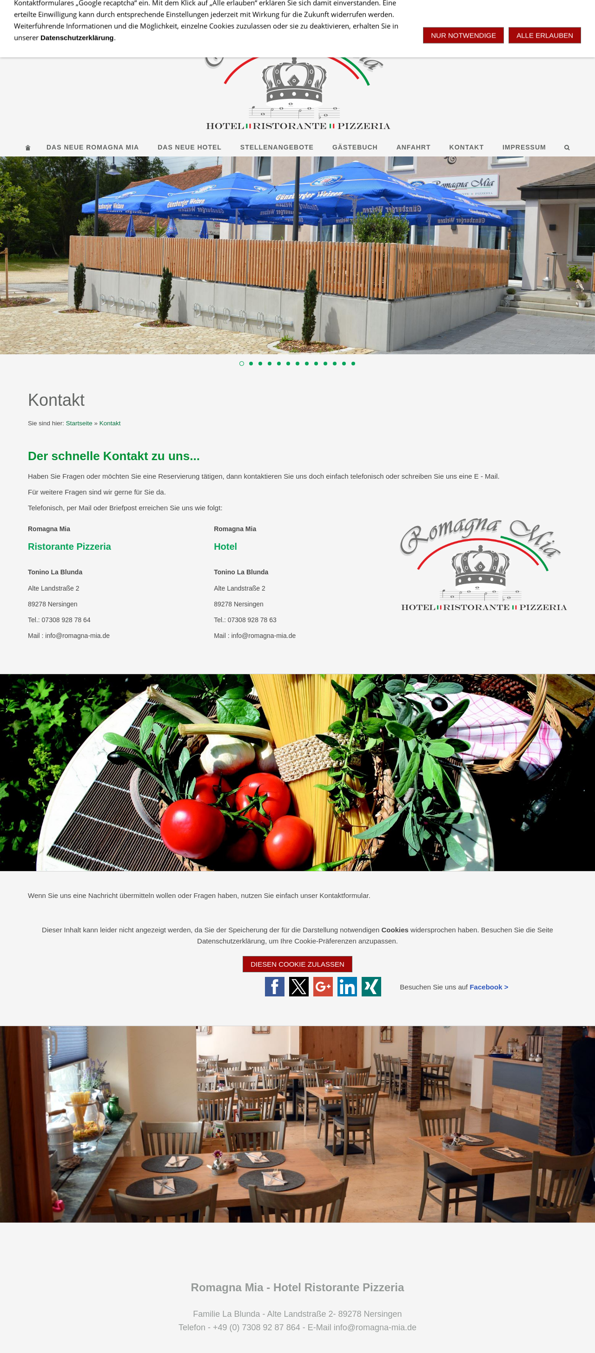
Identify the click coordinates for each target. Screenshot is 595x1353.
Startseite (79, 423)
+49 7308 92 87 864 (363, 9)
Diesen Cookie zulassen (297, 964)
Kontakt (110, 423)
